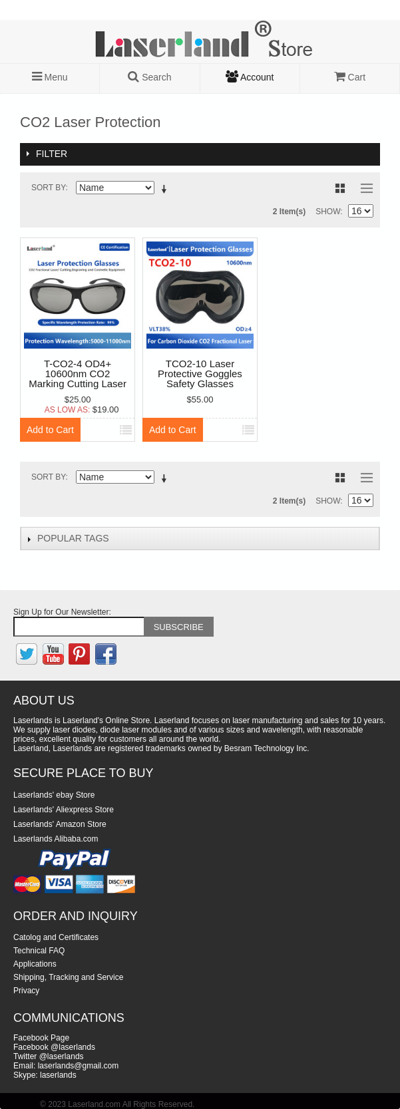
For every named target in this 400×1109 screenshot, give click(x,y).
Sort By (48, 187)
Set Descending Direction (166, 190)
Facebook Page (41, 1037)
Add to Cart (50, 429)
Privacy (26, 990)
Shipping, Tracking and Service (68, 977)
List (363, 188)
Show (327, 211)
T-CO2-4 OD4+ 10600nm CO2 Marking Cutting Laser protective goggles (77, 374)
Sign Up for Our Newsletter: (62, 612)
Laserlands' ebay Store (54, 795)
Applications (35, 964)
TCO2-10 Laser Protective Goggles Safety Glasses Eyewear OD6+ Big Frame (199, 374)
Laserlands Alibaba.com (55, 839)
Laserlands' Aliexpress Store (63, 809)
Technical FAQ (39, 950)
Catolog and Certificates (56, 937)
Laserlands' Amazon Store (59, 824)
